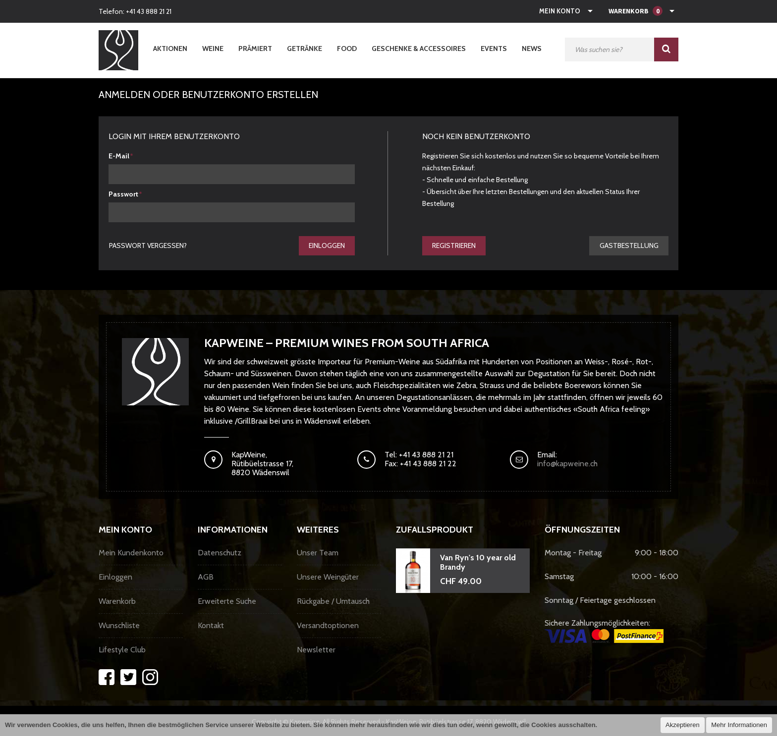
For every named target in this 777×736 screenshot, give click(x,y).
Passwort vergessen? (148, 245)
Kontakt (211, 626)
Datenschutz (219, 553)
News (532, 48)
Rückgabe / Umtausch (333, 601)
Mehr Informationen (739, 725)
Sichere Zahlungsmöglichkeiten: (604, 631)
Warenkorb (117, 601)
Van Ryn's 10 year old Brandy (478, 562)
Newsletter (316, 650)
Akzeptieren (683, 725)
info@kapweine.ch (567, 464)
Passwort (123, 194)
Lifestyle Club (122, 650)
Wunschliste (119, 626)
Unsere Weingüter (328, 577)
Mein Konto (559, 10)
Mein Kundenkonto (131, 553)
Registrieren (454, 245)
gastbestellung (628, 245)
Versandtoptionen (328, 626)
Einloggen (326, 245)
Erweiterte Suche (227, 601)
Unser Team (317, 553)
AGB (206, 577)
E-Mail (119, 156)
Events (494, 48)
